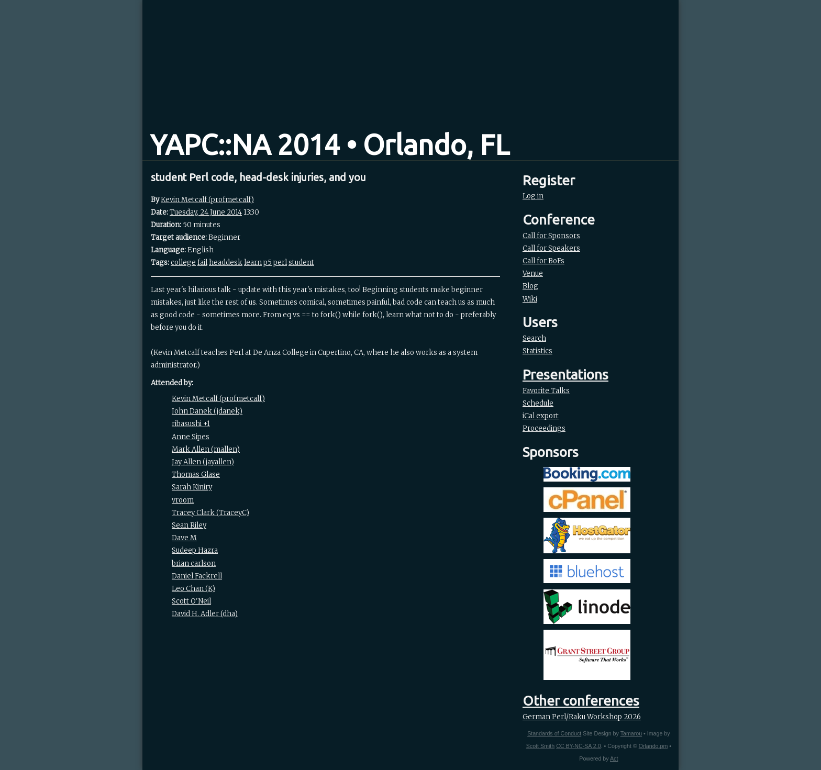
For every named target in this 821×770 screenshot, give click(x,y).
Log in (533, 196)
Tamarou (631, 733)
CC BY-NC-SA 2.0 (578, 746)
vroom (183, 500)
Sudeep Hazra (195, 550)
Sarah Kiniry (192, 487)
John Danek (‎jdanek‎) (207, 411)
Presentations (565, 374)
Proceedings (544, 428)
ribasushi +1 (191, 423)
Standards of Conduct (554, 733)
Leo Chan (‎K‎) (193, 588)
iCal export (541, 415)
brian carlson (194, 563)
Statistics (537, 351)
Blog (530, 286)
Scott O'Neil (191, 601)
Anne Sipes (190, 436)
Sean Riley (189, 525)
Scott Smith (540, 746)
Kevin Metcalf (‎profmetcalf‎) (207, 199)
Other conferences (581, 700)
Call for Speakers (551, 248)
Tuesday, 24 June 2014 (206, 212)
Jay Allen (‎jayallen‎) (203, 461)
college (183, 262)
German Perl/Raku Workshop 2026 (582, 716)
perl (280, 262)
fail (202, 262)
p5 (267, 262)
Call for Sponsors (551, 235)
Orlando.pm (653, 746)
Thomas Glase (196, 474)
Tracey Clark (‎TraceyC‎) (210, 512)
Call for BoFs (543, 260)
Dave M (184, 537)
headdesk (225, 262)
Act (614, 758)
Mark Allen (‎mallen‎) (206, 449)
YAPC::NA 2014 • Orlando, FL (329, 144)
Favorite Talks (546, 390)
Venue (533, 273)
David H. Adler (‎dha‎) (205, 613)
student (301, 262)
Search (534, 338)
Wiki (530, 299)
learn (253, 262)
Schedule (538, 403)
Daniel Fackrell (197, 576)
